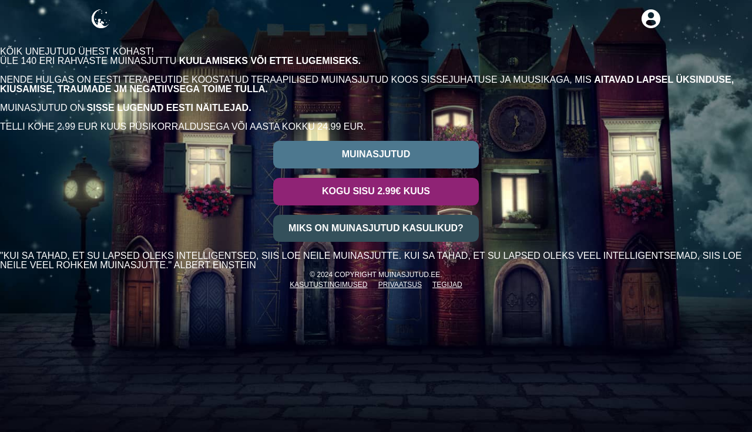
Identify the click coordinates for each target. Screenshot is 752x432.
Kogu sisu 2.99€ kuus (376, 191)
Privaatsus (400, 285)
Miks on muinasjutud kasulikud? (376, 228)
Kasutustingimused (328, 285)
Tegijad (447, 285)
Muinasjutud (376, 154)
